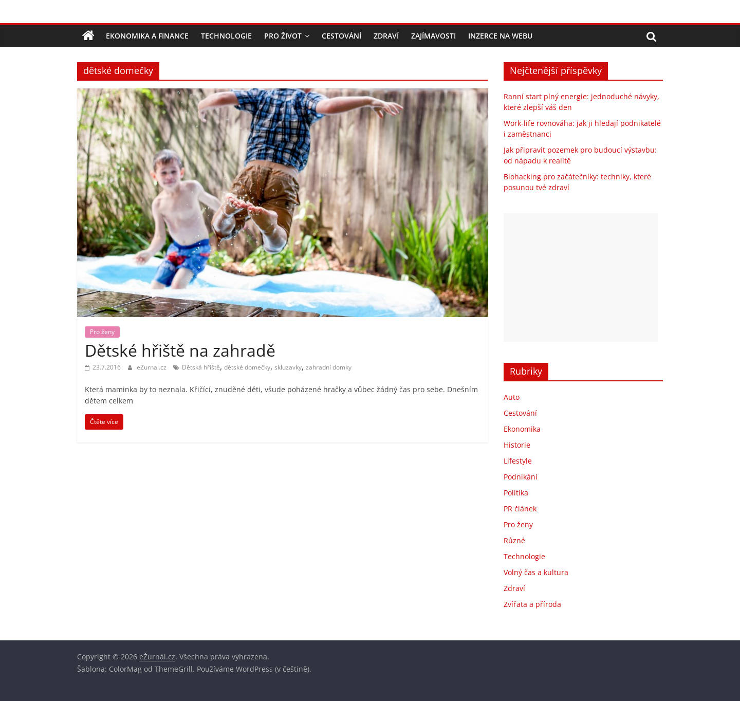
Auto (512, 397)
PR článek (520, 508)
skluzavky (288, 367)
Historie (517, 445)
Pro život (283, 36)
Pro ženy (102, 331)
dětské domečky (247, 367)
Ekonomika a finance (147, 36)
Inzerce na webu (500, 36)
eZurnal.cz (152, 367)
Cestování (341, 36)
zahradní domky (328, 367)
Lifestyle (518, 461)
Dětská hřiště (201, 367)
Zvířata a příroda (532, 604)
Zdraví (386, 36)
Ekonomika (522, 429)
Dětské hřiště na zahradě (180, 350)
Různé (514, 540)
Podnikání (521, 477)
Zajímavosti (433, 36)
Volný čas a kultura (536, 572)
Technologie (226, 36)
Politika (516, 492)
